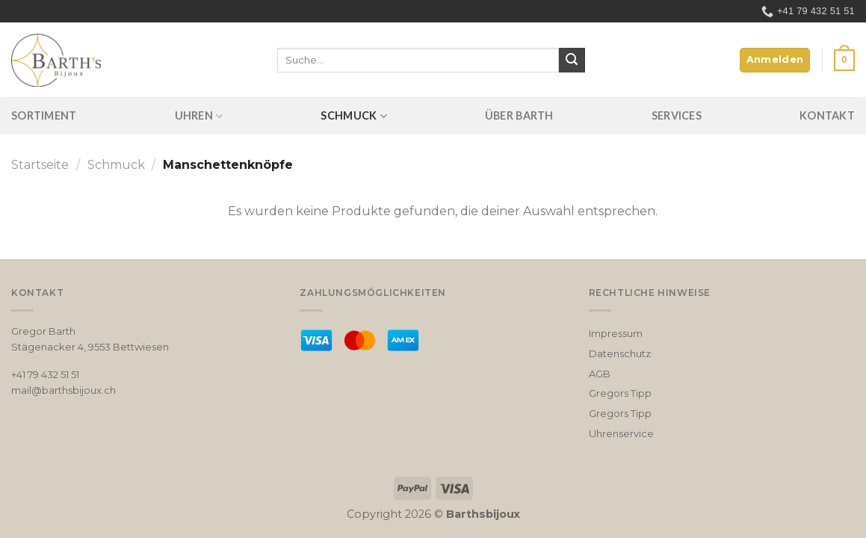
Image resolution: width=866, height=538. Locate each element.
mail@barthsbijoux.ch (63, 390)
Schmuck (354, 116)
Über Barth (519, 115)
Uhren (199, 116)
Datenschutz (620, 353)
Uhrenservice (621, 433)
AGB (599, 374)
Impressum (616, 333)
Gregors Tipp (620, 393)
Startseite (40, 165)
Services (677, 115)
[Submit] (571, 60)
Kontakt (827, 115)
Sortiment (44, 115)
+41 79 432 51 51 (45, 374)
